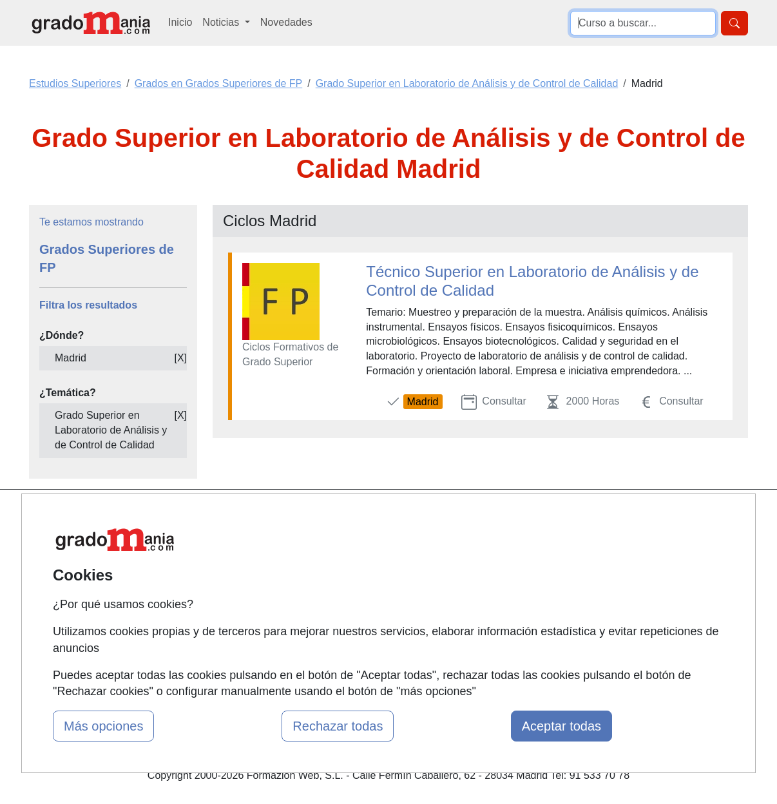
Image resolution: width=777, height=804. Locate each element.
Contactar (490, 516)
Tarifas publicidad (263, 565)
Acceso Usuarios (261, 591)
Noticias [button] (222, 22)
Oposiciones (373, 645)
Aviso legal (492, 565)
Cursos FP (369, 555)
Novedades (286, 22)
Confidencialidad (506, 540)
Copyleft (487, 591)
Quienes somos (258, 540)
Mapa (236, 516)
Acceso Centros (259, 616)
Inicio (180, 22)
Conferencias (375, 580)
